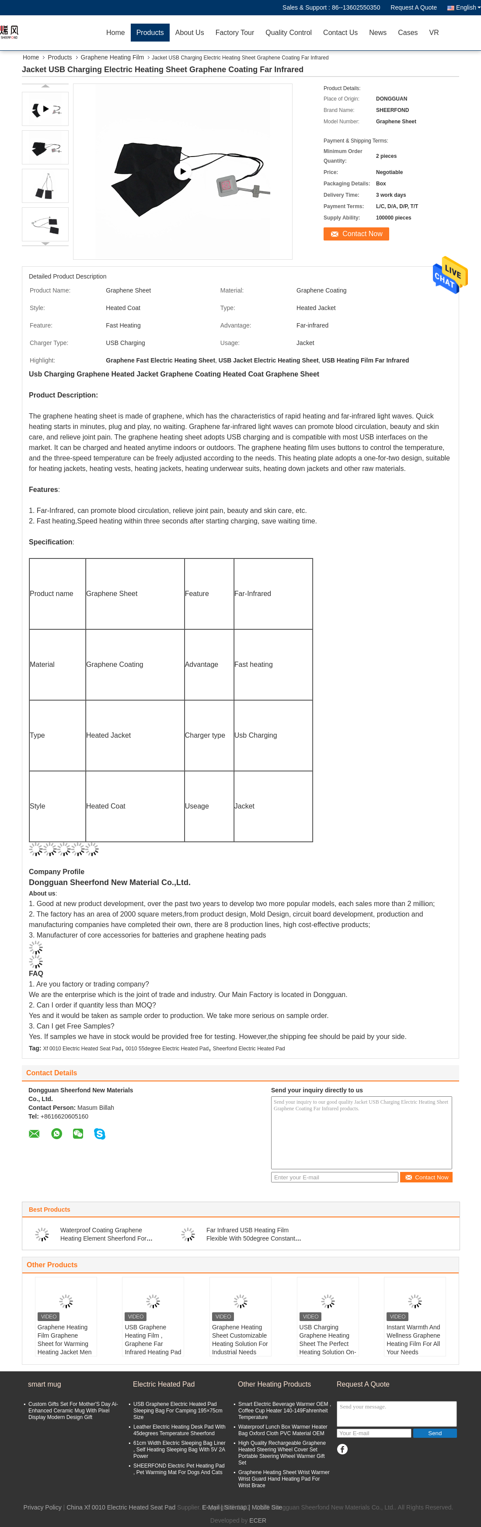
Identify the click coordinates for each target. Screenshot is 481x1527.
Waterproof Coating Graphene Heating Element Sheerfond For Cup (103, 1238)
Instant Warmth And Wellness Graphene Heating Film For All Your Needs (413, 1340)
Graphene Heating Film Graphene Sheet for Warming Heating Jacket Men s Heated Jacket (65, 1344)
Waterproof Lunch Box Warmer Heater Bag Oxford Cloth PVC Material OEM (283, 1430)
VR (434, 32)
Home (115, 32)
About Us (189, 32)
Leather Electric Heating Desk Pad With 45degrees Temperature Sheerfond (179, 1430)
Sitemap (235, 1507)
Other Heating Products (274, 1384)
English (468, 7)
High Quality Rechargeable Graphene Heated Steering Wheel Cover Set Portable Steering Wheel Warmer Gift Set (282, 1453)
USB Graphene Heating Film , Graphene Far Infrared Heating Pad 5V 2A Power (153, 1344)
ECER (257, 1520)
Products (150, 32)
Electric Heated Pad (164, 1384)
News (378, 32)
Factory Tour (235, 32)
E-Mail (211, 1507)
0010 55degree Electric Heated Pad (167, 1049)
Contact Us (340, 32)
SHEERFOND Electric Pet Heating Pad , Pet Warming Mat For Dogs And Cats (179, 1469)
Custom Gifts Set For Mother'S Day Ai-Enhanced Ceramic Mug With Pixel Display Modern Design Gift (73, 1410)
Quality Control (288, 32)
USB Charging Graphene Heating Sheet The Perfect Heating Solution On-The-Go (328, 1344)
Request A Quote (413, 7)
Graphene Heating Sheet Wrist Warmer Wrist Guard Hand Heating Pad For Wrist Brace (284, 1479)
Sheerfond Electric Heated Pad (249, 1049)
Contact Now (362, 233)
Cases (408, 32)
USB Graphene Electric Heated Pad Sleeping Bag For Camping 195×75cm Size (178, 1410)
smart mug (44, 1384)
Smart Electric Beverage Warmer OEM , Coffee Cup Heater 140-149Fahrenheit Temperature (284, 1410)
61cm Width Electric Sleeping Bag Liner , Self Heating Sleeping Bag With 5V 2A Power (179, 1449)
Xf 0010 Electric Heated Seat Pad (82, 1049)
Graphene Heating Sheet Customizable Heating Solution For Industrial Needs (240, 1340)
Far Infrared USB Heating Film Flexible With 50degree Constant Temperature (250, 1238)
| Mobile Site (265, 1507)
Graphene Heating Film (112, 57)
